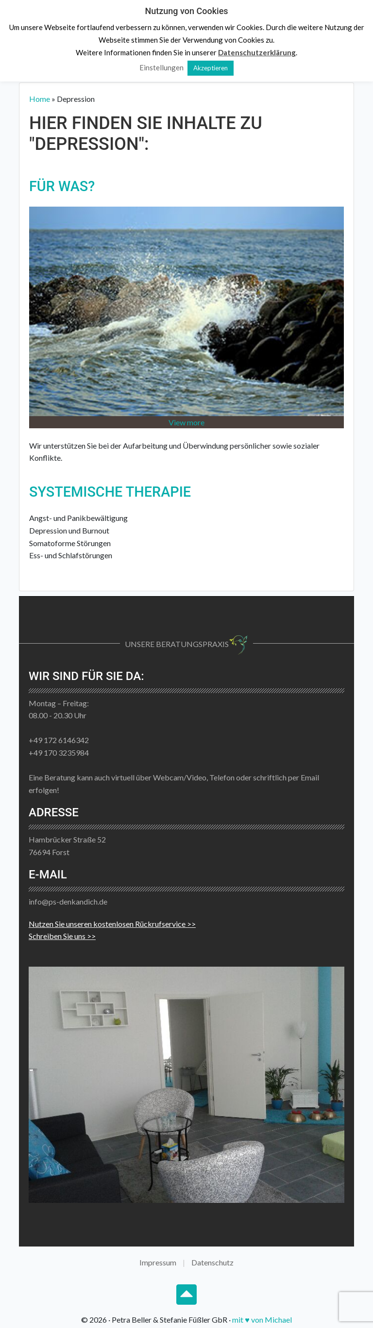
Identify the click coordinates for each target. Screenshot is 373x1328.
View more (186, 422)
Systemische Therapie (110, 492)
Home (39, 98)
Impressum (157, 1262)
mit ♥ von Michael (262, 1319)
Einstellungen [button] (161, 67)
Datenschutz (212, 1262)
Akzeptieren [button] (210, 68)
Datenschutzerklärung (257, 52)
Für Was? (62, 186)
